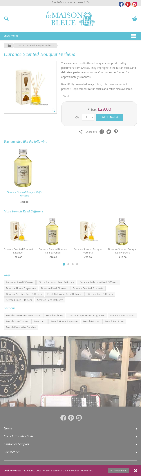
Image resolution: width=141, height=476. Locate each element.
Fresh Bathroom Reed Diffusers (64, 294)
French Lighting (54, 315)
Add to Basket (110, 117)
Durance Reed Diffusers (54, 288)
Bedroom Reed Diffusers (19, 282)
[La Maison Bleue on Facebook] (121, 4)
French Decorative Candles (21, 327)
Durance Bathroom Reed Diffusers (98, 282)
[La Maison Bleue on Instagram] (134, 4)
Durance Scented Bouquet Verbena (35, 45)
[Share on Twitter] (109, 131)
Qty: (77, 117)
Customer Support (16, 444)
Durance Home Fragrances (21, 288)
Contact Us (11, 452)
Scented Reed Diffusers (19, 300)
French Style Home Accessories (23, 315)
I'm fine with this (118, 470)
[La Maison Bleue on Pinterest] (128, 4)
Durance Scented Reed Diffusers (24, 294)
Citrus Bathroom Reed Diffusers (56, 282)
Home (8, 428)
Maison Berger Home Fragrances (86, 315)
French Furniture (114, 321)
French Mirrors (91, 321)
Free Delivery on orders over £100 (71, 2)
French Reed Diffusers (27, 211)
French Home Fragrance (64, 321)
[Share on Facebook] (103, 131)
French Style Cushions (122, 315)
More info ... (87, 470)
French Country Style (19, 436)
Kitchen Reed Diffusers (100, 294)
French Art (39, 321)
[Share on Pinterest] (117, 131)
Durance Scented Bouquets (88, 288)
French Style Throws (17, 321)
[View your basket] (134, 18)
